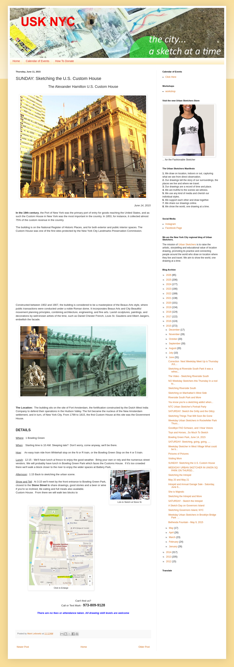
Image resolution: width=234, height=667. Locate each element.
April (171, 532)
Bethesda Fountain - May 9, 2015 (185, 522)
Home (16, 61)
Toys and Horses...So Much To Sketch (188, 432)
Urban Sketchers (187, 244)
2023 (169, 288)
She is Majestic (176, 491)
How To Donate (64, 61)
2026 (169, 275)
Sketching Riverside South (182, 388)
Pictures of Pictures (178, 453)
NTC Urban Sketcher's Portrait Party (187, 406)
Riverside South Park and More (184, 397)
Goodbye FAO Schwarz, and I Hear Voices (190, 428)
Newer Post (23, 647)
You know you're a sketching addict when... (190, 402)
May (171, 528)
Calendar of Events (37, 61)
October (173, 339)
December (175, 329)
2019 (169, 307)
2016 (169, 321)
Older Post (144, 647)
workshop (170, 91)
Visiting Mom (175, 458)
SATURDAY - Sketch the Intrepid (185, 501)
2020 (169, 302)
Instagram (170, 224)
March (172, 537)
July (171, 352)
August (173, 348)
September (175, 343)
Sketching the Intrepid (179, 475)
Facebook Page (173, 228)
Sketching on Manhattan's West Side (187, 393)
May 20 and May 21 (178, 479)
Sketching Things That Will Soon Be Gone (190, 416)
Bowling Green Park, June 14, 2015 (186, 437)
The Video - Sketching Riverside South (188, 376)
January (173, 546)
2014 (169, 552)
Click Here (170, 77)
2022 (169, 293)
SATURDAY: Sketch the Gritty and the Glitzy (191, 411)
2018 (169, 311)
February (174, 541)
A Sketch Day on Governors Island (186, 505)
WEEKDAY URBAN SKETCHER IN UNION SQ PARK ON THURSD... (193, 469)
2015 (169, 325)
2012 (169, 561)
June (172, 357)
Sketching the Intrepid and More (185, 496)
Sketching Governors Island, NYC (186, 510)
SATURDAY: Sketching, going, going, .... (189, 441)
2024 (169, 284)
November (175, 334)
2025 (169, 279)
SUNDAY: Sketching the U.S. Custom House (191, 463)
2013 (169, 556)
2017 (169, 316)
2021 (169, 298)
